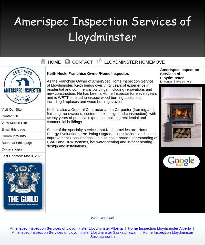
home (51, 62)
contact (79, 62)
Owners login (12, 149)
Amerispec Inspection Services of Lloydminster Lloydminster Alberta (66, 228)
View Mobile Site (14, 123)
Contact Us (10, 116)
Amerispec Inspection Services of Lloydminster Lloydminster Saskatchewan (74, 232)
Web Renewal (102, 218)
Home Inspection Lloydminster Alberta (159, 228)
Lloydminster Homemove (130, 62)
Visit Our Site (12, 109)
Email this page (13, 129)
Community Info (14, 136)
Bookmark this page (17, 143)
